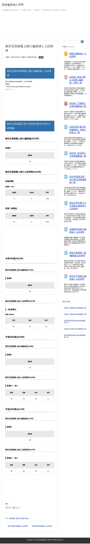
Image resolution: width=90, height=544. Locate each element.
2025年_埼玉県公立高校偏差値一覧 (75, 329)
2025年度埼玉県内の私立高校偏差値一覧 (77, 180)
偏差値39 (12, 519)
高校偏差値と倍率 (14, 5)
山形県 (41, 57)
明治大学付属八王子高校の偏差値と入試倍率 (77, 206)
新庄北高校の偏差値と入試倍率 (18, 526)
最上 (27, 519)
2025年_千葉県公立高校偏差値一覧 (75, 314)
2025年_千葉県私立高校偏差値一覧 (75, 308)
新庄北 (18, 519)
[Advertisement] (45, 27)
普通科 (23, 519)
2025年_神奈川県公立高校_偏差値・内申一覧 (77, 80)
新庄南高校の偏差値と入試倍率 (42, 526)
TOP (10, 10)
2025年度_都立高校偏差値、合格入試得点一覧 (77, 130)
